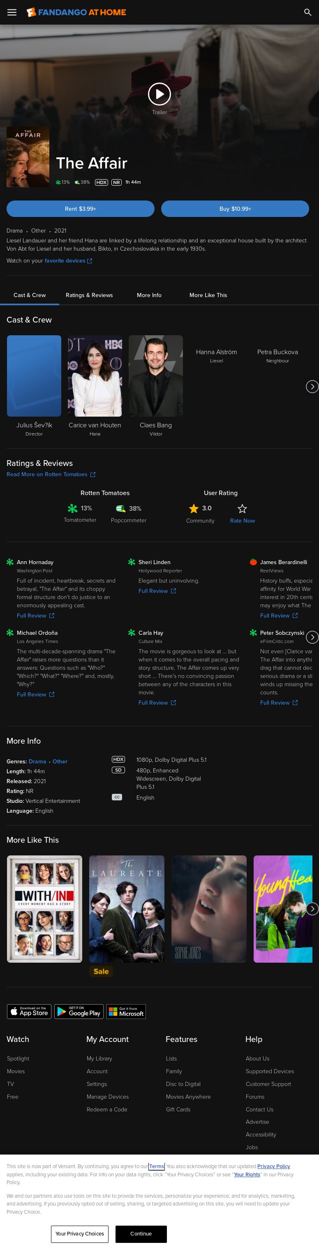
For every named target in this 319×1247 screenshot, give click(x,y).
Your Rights (247, 1174)
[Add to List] (307, 182)
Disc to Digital (183, 1084)
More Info (149, 295)
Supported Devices (270, 1071)
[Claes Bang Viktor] (155, 386)
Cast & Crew (30, 295)
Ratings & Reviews (89, 295)
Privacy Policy (273, 1166)
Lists (171, 1058)
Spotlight (18, 1058)
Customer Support (268, 1084)
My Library (99, 1058)
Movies (16, 1071)
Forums (255, 1096)
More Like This (208, 295)
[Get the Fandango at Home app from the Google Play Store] (79, 1011)
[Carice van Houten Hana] (95, 386)
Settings (97, 1084)
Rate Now (242, 520)
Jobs (252, 1147)
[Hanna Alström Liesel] (216, 386)
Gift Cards (178, 1109)
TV (10, 1084)
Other (60, 761)
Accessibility (261, 1134)
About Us (257, 1058)
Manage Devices (108, 1096)
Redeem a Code (107, 1109)
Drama (37, 761)
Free (12, 1096)
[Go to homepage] (76, 12)
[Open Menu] (12, 12)
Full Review (35, 615)
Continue (141, 1234)
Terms (156, 1166)
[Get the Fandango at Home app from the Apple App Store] (29, 1011)
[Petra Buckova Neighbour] (277, 386)
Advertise (257, 1121)
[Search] (308, 12)
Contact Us (259, 1109)
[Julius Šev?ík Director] (34, 386)
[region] (159, 1201)
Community (200, 520)
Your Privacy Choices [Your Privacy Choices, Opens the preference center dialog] (79, 1234)
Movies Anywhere (188, 1096)
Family (174, 1071)
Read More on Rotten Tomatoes (51, 474)
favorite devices (68, 260)
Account (97, 1071)
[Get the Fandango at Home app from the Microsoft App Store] (126, 1011)
